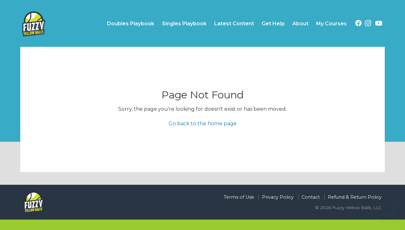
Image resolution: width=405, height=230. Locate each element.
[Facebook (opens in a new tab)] (358, 24)
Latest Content (234, 24)
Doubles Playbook (130, 24)
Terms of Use (239, 197)
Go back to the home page (203, 124)
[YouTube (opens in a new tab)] (378, 24)
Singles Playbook (184, 24)
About (300, 24)
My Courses (331, 24)
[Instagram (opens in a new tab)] (368, 24)
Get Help (273, 24)
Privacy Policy (278, 197)
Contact (311, 197)
